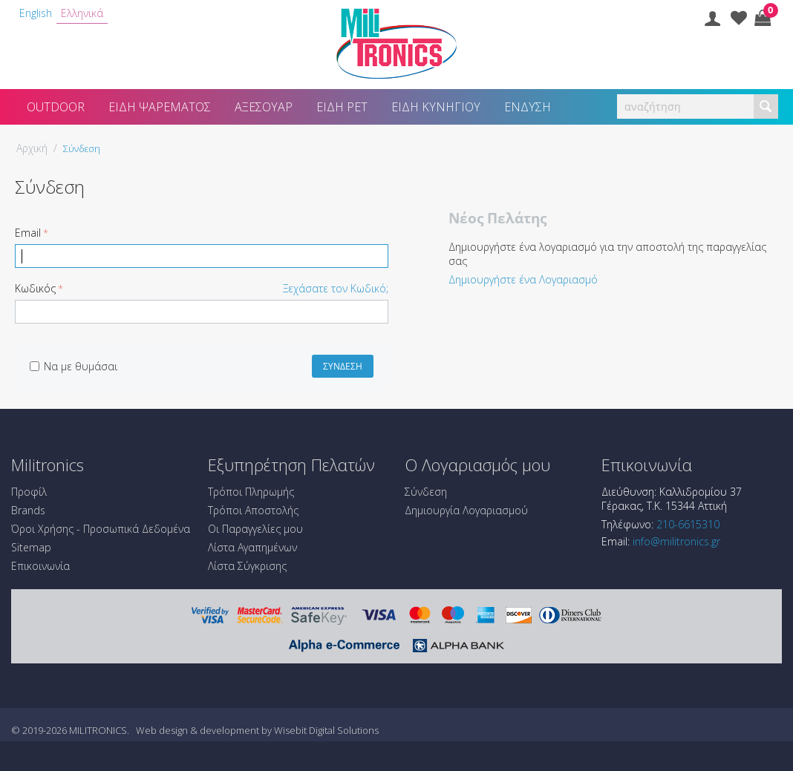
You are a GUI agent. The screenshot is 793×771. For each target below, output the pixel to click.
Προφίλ (29, 492)
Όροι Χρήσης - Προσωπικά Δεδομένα (100, 529)
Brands (28, 510)
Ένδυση (527, 107)
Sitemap (31, 547)
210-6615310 (687, 524)
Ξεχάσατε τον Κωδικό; (335, 288)
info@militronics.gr (676, 541)
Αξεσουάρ (264, 107)
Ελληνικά (82, 13)
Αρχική (32, 148)
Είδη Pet (342, 107)
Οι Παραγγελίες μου (255, 529)
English (35, 13)
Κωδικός (35, 288)
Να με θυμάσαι (73, 366)
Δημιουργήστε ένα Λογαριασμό (523, 279)
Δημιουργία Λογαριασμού (466, 510)
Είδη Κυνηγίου (435, 107)
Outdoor (56, 107)
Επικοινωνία (40, 566)
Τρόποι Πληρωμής (251, 492)
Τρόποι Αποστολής (253, 510)
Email (28, 233)
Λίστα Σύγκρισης (247, 566)
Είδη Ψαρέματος (159, 107)
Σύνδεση (342, 366)
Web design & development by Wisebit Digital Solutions (257, 730)
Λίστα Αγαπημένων (252, 547)
